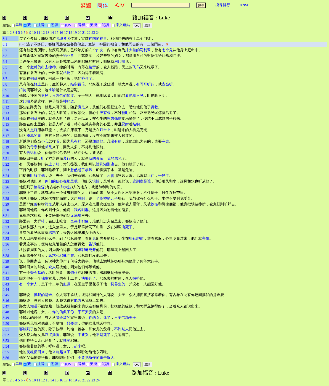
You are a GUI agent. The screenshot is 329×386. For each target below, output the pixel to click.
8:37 (6, 250)
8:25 (6, 181)
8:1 (5, 39)
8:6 (5, 73)
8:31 (6, 216)
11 (38, 32)
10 (34, 32)
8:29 (6, 204)
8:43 (6, 284)
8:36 (6, 244)
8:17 (6, 136)
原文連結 (123, 25)
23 (93, 32)
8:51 (6, 329)
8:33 (6, 227)
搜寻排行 (222, 5)
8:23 (6, 170)
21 (84, 32)
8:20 (6, 153)
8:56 (6, 358)
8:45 (6, 295)
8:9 (5, 90)
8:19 (6, 147)
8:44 (6, 289)
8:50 (6, 323)
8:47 (6, 306)
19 (75, 32)
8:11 (6, 101)
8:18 (6, 141)
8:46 (6, 301)
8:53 (6, 341)
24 (98, 32)
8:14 (6, 119)
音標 (81, 25)
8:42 (6, 278)
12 (43, 32)
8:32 (6, 221)
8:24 (6, 176)
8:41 (6, 273)
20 (79, 32)
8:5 (5, 67)
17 (66, 32)
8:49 (6, 318)
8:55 (6, 352)
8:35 (6, 239)
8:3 (5, 56)
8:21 (6, 159)
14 (52, 32)
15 (56, 32)
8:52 (6, 335)
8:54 (6, 346)
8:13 (6, 113)
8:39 (6, 261)
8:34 (6, 233)
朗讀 (55, 25)
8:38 (6, 256)
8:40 (6, 267)
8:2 (5, 50)
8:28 (6, 199)
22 (88, 32)
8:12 (6, 107)
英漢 (93, 25)
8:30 (6, 210)
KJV (69, 25)
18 (70, 32)
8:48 (6, 312)
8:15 (6, 124)
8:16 (6, 130)
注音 (41, 25)
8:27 (6, 193)
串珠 (19, 25)
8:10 (6, 96)
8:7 (5, 79)
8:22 (6, 164)
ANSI (244, 5)
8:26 (6, 187)
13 (47, 32)
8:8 (5, 84)
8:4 (5, 61)
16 (61, 32)
